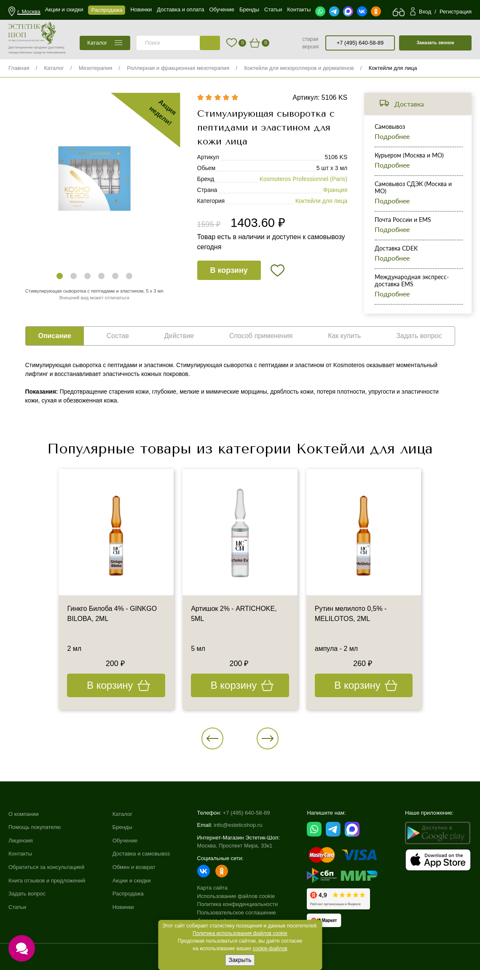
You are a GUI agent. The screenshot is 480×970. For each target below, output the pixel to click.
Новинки (123, 907)
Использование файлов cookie (236, 896)
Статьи (17, 907)
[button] (59, 276)
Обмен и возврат (134, 867)
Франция (335, 190)
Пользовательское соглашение (236, 912)
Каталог (54, 68)
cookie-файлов (270, 948)
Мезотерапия (96, 68)
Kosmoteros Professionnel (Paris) (304, 179)
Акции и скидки (132, 880)
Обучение (125, 840)
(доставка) (56, 47)
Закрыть (240, 960)
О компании (23, 814)
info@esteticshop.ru (238, 825)
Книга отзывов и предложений (46, 880)
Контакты (20, 853)
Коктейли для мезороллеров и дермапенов (299, 68)
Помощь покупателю (34, 827)
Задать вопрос (27, 893)
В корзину (228, 270)
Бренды (122, 827)
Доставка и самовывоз (141, 853)
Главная (18, 68)
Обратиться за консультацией (46, 867)
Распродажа (128, 893)
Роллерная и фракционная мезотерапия (178, 68)
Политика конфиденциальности (237, 904)
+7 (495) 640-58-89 (360, 43)
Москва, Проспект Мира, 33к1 (235, 845)
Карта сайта (212, 888)
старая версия (310, 43)
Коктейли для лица (393, 68)
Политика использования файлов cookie (240, 933)
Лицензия (20, 840)
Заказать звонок (435, 42)
